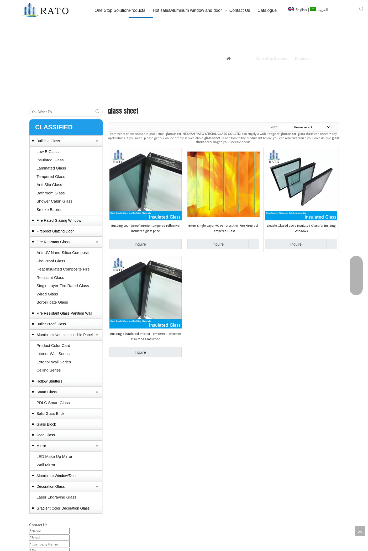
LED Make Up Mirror (54, 456)
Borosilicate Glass (52, 302)
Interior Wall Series (53, 353)
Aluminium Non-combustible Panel (64, 335)
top (360, 531)
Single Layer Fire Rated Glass (62, 285)
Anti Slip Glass (49, 184)
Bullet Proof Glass (51, 324)
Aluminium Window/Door (56, 476)
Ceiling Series (48, 370)
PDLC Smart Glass (53, 402)
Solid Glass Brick (50, 413)
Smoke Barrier (49, 209)
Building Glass (48, 141)
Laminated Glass (51, 168)
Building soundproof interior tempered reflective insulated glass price (145, 228)
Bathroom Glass (50, 193)
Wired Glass (47, 294)
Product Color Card (53, 345)
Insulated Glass (50, 160)
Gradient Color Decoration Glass (63, 508)
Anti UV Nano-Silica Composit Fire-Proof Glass (62, 256)
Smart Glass (46, 392)
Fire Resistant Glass (53, 242)
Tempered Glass (50, 176)
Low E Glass (47, 151)
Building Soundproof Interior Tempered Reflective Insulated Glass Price (145, 336)
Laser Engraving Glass (56, 497)
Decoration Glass (50, 486)
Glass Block (46, 424)
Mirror (41, 446)
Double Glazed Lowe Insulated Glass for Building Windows (301, 228)
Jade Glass (45, 435)
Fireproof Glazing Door (55, 231)
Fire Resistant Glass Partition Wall (64, 313)
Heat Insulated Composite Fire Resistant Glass (63, 273)
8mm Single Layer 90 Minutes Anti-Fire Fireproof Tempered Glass (223, 228)
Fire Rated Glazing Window (58, 220)
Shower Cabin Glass (54, 201)
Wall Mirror (45, 465)
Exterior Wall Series (53, 362)
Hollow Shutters (49, 381)
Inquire (127, 244)
